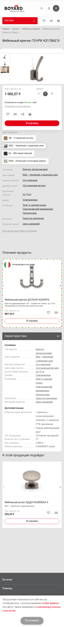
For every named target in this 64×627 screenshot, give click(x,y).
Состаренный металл (34, 186)
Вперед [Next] (60, 285)
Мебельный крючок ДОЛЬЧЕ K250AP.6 (27, 300)
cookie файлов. (50, 603)
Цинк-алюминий (31, 224)
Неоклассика (30, 213)
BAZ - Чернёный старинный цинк (40, 175)
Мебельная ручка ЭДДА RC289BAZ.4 (26, 502)
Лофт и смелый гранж (34, 205)
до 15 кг (27, 195)
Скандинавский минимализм (38, 209)
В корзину (32, 123)
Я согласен (32, 621)
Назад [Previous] (4, 285)
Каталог (9, 21)
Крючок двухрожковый (35, 170)
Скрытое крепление (33, 219)
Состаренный (30, 180)
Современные (30, 200)
